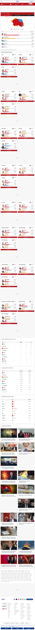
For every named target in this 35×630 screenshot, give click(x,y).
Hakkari (7, 570)
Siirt (24, 573)
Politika (27, 618)
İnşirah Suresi (13, 619)
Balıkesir (3, 567)
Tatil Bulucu (28, 603)
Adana (3, 566)
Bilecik (6, 567)
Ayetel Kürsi (28, 614)
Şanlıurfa (15, 574)
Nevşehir (8, 573)
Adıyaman (6, 566)
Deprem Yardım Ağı (28, 620)
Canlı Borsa (22, 601)
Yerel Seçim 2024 (16, 621)
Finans (9, 603)
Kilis (2, 577)
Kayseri (31, 570)
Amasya (17, 566)
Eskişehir (8, 13)
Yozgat (23, 574)
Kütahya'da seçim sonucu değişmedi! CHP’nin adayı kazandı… (26, 523)
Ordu (13, 573)
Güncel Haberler (22, 618)
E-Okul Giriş (28, 607)
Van (20, 574)
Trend (9, 608)
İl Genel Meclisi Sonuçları (17, 15)
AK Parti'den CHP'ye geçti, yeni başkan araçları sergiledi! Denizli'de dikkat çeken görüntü (8, 468)
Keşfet (21, 614)
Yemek (9, 604)
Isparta (13, 570)
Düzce (8, 577)
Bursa (19, 567)
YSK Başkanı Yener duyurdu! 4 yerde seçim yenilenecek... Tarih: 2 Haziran (25, 510)
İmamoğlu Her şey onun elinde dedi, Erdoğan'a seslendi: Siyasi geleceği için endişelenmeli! (8, 523)
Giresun (29, 569)
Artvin (26, 566)
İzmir (21, 570)
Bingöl (9, 567)
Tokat (6, 574)
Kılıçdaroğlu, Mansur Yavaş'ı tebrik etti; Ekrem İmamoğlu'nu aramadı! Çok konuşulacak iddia (9, 562)
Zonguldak (26, 574)
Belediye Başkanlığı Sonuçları (6, 15)
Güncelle (30, 3)
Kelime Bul (28, 600)
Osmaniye (5, 577)
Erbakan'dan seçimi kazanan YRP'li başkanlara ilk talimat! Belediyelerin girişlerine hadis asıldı (9, 549)
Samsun (22, 573)
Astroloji (15, 603)
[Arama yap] (30, 1)
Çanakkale (22, 567)
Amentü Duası (22, 620)
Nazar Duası (28, 615)
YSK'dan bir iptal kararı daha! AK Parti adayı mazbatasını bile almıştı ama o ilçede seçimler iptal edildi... (9, 536)
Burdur (17, 567)
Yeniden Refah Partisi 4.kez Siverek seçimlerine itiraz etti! (24, 482)
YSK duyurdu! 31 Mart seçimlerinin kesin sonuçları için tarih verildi (25, 454)
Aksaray (30, 574)
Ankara (20, 566)
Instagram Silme (29, 611)
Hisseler (22, 604)
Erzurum (19, 569)
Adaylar (29, 15)
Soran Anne (28, 601)
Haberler (9, 601)
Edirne (9, 569)
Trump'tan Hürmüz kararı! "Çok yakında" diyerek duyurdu (11, 618)
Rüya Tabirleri (23, 611)
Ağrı (14, 566)
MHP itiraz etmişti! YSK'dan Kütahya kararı (25, 495)
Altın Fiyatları (22, 607)
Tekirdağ (3, 574)
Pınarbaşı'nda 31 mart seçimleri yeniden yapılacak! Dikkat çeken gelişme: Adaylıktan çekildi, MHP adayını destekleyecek (8, 454)
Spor (8, 611)
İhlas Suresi (17, 619)
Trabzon (9, 574)
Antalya (23, 566)
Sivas (29, 573)
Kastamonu (27, 570)
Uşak (18, 574)
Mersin (16, 570)
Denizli (3, 569)
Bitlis (11, 567)
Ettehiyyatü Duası (5, 620)
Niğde (11, 573)
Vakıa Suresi (22, 619)
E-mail (15, 610)
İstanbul (19, 570)
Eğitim (9, 610)
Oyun (28, 599)
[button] (1, 1)
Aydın (28, 566)
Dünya (30, 618)
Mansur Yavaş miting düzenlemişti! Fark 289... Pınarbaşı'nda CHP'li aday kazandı (26, 440)
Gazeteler (15, 608)
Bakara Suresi (27, 619)
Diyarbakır (6, 569)
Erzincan (15, 569)
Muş (5, 573)
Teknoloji (15, 600)
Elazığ (12, 569)
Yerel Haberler (16, 599)
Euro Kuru (22, 610)
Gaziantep (26, 569)
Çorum (29, 567)
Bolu (14, 567)
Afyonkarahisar (10, 566)
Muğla (3, 573)
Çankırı (26, 567)
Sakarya (19, 573)
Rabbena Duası (17, 620)
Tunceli (12, 574)
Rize (15, 573)
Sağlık (15, 601)
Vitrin (15, 604)
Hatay (10, 570)
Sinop (27, 573)
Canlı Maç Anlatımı (17, 607)
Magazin (9, 607)
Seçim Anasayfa (3, 13)
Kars (24, 570)
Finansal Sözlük (23, 603)
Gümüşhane (3, 570)
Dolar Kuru (22, 608)
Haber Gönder (29, 595)
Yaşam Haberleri (7, 619)
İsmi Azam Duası (11, 620)
